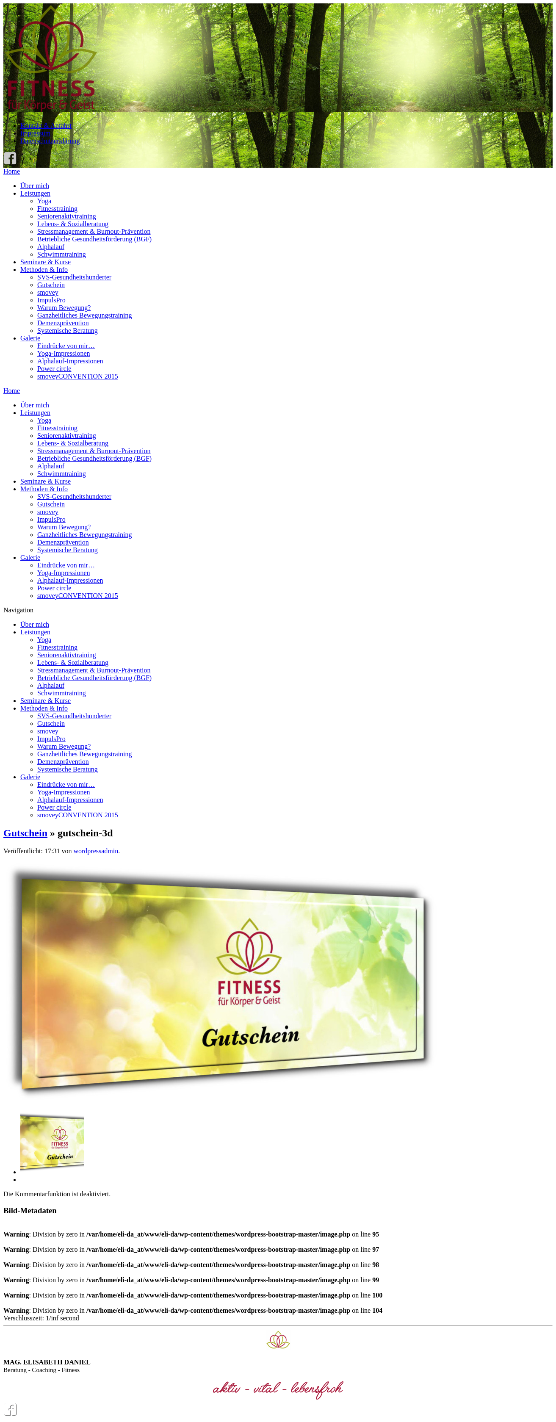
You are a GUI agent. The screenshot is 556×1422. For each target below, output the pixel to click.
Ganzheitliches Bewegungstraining (84, 315)
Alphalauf (50, 246)
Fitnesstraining (57, 208)
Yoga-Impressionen (63, 353)
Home (11, 171)
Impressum (35, 133)
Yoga (44, 201)
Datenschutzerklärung (50, 140)
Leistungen (35, 193)
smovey (47, 292)
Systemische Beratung (67, 330)
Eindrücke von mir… (66, 345)
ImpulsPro (51, 300)
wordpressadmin (95, 851)
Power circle (54, 368)
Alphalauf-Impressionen (70, 361)
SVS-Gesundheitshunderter (74, 277)
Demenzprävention (63, 322)
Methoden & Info (44, 269)
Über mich (34, 185)
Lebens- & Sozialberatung (72, 223)
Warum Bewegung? (64, 307)
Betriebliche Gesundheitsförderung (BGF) (94, 239)
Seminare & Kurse (45, 262)
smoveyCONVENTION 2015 (77, 376)
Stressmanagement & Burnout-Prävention (94, 231)
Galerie (30, 338)
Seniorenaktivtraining (66, 216)
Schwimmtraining (61, 254)
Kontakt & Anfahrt (46, 125)
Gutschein (51, 284)
